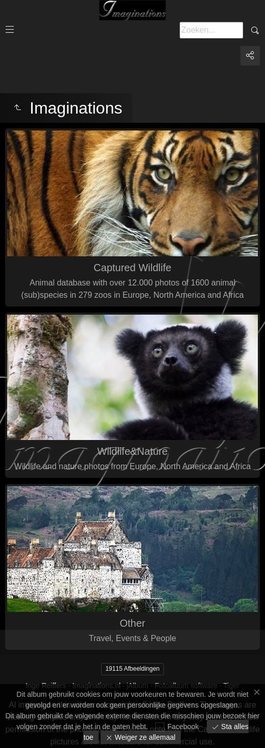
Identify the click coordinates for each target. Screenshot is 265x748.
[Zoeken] (211, 30)
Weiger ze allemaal (144, 737)
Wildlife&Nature (133, 451)
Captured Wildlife (132, 267)
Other (132, 623)
